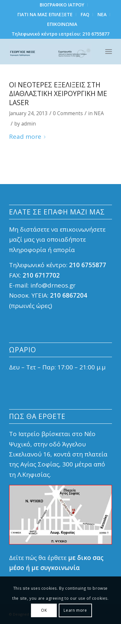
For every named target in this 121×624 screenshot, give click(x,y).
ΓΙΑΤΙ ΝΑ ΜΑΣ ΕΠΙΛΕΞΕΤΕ (45, 14)
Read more (28, 136)
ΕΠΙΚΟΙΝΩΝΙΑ (62, 24)
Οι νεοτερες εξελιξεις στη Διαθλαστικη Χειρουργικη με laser (58, 93)
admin (28, 123)
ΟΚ (44, 610)
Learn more (75, 610)
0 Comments (68, 113)
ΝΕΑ (99, 113)
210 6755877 (95, 34)
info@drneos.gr (53, 285)
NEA (101, 14)
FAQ (85, 14)
